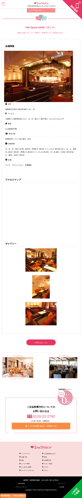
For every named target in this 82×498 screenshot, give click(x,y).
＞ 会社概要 (61, 487)
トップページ (25, 453)
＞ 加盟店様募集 (21, 483)
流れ (22, 460)
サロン (46, 470)
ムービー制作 (25, 463)
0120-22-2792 (44, 416)
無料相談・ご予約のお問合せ (14, 496)
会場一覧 (24, 457)
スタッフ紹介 (48, 463)
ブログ (46, 467)
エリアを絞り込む (35, 10)
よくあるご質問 (26, 467)
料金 (45, 457)
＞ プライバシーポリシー (20, 487)
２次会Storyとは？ (50, 453)
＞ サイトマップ (61, 483)
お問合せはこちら (41, 343)
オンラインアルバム (27, 470)
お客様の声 (47, 460)
